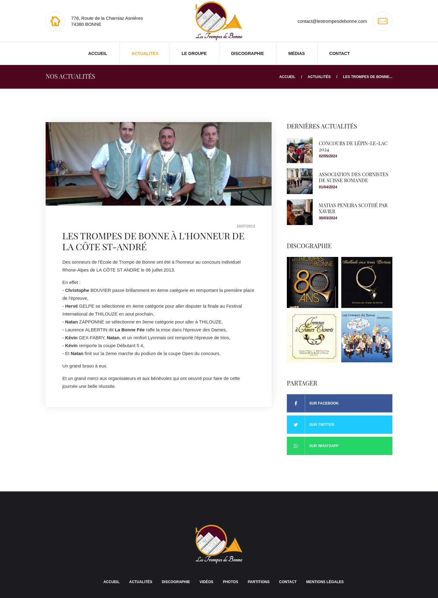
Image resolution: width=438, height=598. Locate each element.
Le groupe (194, 53)
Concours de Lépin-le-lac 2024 (353, 146)
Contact (339, 53)
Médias (296, 53)
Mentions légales (325, 582)
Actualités (144, 53)
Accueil (97, 53)
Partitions (258, 582)
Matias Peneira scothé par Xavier (353, 208)
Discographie (247, 53)
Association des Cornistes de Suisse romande (353, 177)
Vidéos (206, 582)
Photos (230, 582)
